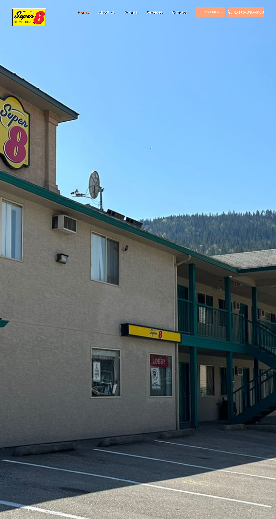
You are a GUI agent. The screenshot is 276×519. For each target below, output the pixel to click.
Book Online (210, 12)
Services (155, 12)
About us (106, 12)
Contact (179, 12)
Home (83, 12)
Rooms (130, 12)
